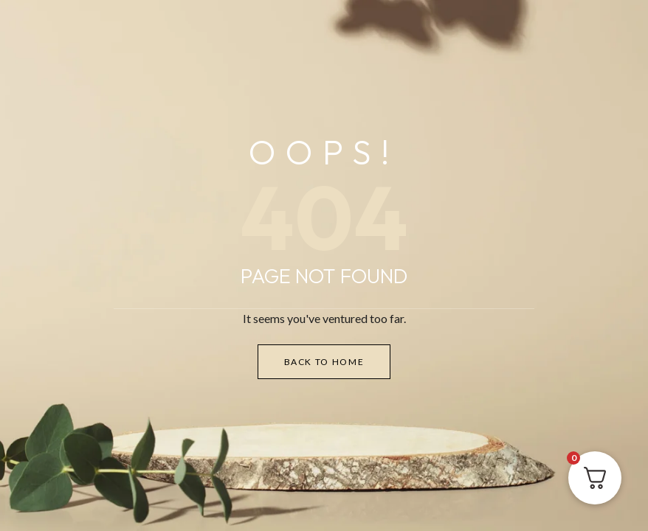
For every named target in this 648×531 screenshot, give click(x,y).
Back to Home (324, 361)
